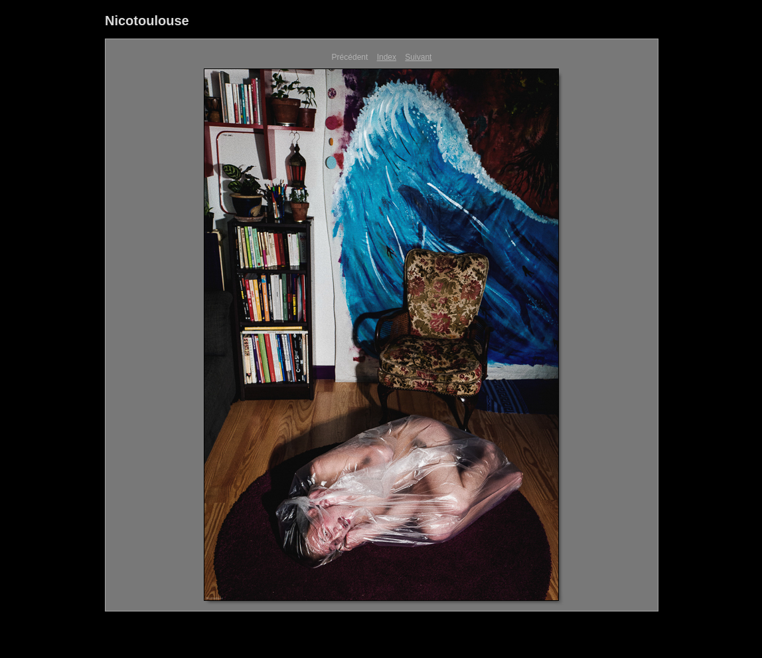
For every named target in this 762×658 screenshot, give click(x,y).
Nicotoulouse (147, 20)
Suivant (418, 57)
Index (386, 57)
